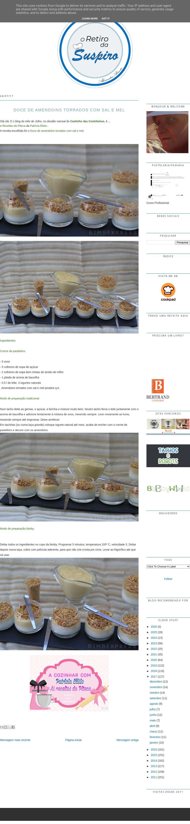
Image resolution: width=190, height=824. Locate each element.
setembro (155, 698)
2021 (154, 654)
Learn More (90, 18)
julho (153, 709)
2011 (154, 777)
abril (152, 726)
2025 (154, 632)
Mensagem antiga (128, 740)
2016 (154, 749)
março (154, 731)
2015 (154, 755)
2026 (154, 626)
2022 (154, 648)
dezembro (156, 681)
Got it (106, 18)
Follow (168, 579)
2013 (154, 766)
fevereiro (155, 737)
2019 (154, 665)
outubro (154, 692)
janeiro (154, 742)
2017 (154, 676)
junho (153, 714)
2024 (154, 637)
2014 (154, 760)
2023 (154, 643)
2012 (154, 771)
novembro (156, 687)
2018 (154, 671)
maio (153, 720)
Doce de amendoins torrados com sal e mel (57, 130)
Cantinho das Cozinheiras (87, 121)
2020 (154, 660)
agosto (154, 703)
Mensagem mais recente (15, 740)
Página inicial (73, 740)
